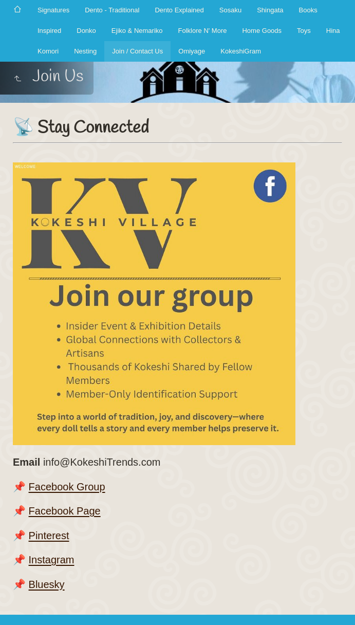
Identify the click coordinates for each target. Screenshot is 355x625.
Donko (86, 30)
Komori (48, 51)
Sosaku (230, 10)
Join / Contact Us (137, 51)
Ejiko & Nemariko (137, 30)
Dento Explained (179, 10)
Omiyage (191, 51)
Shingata (270, 10)
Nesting (85, 51)
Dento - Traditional (112, 10)
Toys (304, 30)
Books (308, 10)
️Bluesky (47, 584)
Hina (333, 30)
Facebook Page (65, 511)
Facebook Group (67, 486)
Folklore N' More (202, 30)
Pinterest (49, 535)
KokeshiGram (240, 51)
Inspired (49, 30)
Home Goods (262, 30)
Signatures (53, 10)
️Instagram (51, 559)
